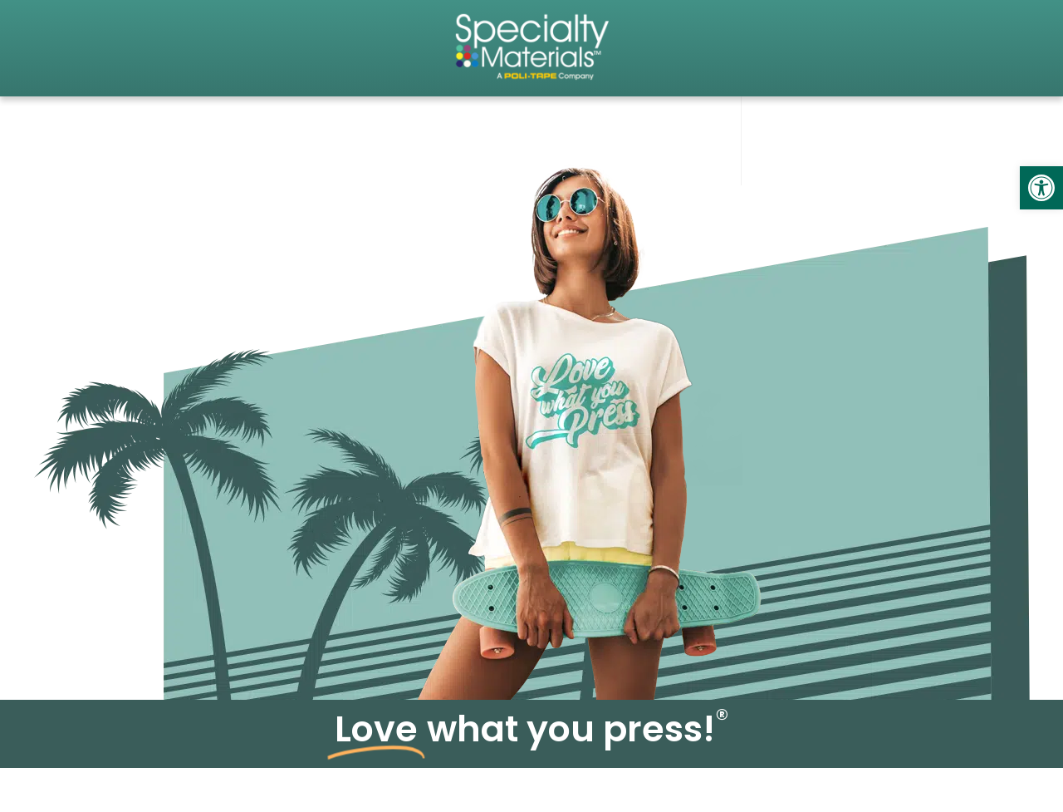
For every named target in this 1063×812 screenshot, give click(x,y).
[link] (1041, 187)
